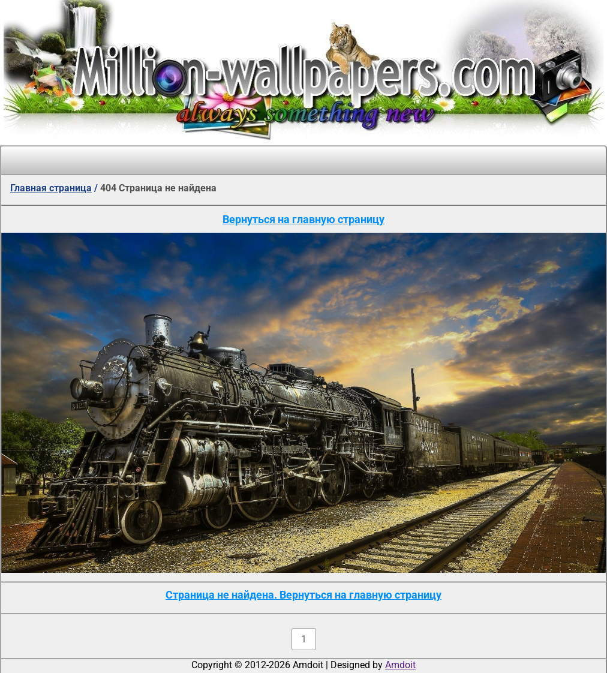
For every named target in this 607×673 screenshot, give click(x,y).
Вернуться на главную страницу (303, 219)
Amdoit (400, 665)
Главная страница (51, 188)
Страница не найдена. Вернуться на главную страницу (303, 594)
